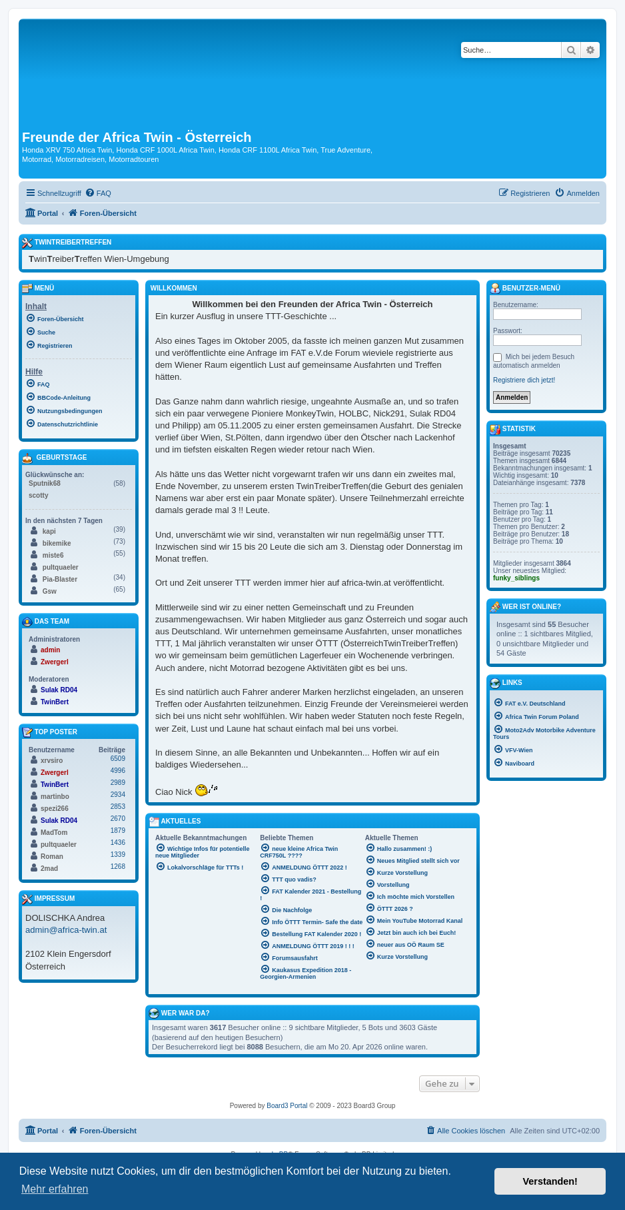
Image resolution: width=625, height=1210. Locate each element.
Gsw (50, 591)
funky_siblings (516, 578)
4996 (118, 770)
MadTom (54, 832)
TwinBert (55, 702)
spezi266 (55, 808)
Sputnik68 (45, 483)
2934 (118, 794)
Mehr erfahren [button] (55, 1189)
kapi (49, 531)
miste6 (53, 555)
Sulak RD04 (59, 690)
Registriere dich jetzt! (524, 380)
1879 (118, 830)
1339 (118, 854)
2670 (118, 818)
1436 (118, 842)
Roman (52, 856)
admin (50, 650)
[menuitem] (98, 193)
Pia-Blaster (60, 579)
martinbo (55, 796)
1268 (118, 866)
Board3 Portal (287, 1105)
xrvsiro (52, 760)
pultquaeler (61, 567)
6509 (118, 758)
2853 (118, 806)
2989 (118, 782)
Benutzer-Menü (525, 288)
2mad (49, 868)
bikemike (57, 543)
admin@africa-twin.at (66, 930)
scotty (38, 495)
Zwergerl (55, 662)
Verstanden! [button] (550, 1181)
